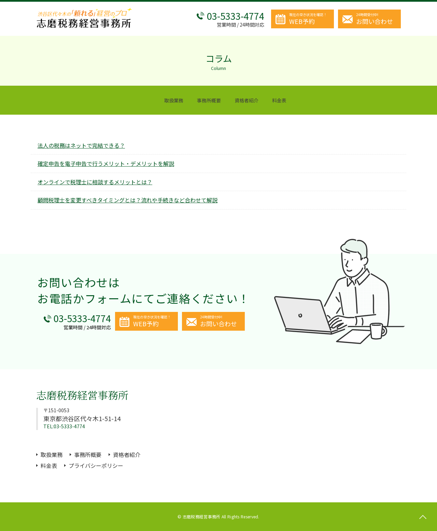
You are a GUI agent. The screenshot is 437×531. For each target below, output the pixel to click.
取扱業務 (173, 100)
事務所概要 (209, 100)
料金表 (279, 100)
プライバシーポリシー (96, 465)
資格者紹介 (246, 100)
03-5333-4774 (235, 16)
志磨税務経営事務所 (82, 394)
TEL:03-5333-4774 (64, 426)
